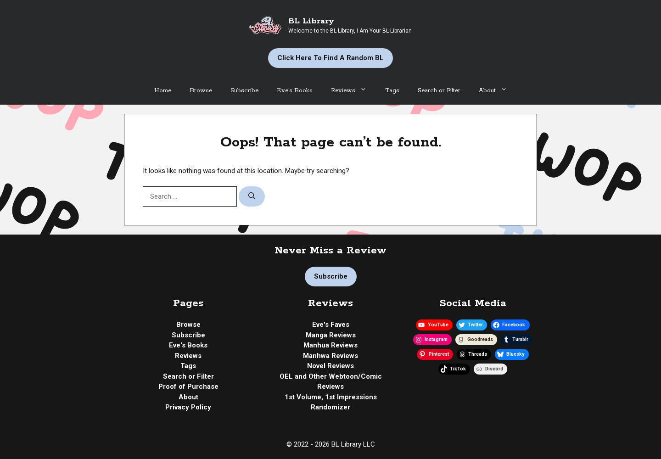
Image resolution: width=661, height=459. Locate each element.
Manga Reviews (331, 335)
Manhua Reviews (330, 345)
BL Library (311, 21)
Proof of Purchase (188, 386)
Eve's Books (188, 345)
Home (162, 91)
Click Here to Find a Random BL (330, 58)
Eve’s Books (295, 91)
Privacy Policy (188, 407)
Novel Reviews (330, 366)
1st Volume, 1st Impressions (331, 397)
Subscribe (244, 91)
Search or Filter (439, 91)
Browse (201, 91)
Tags (392, 91)
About (497, 91)
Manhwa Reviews (330, 356)
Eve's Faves (330, 324)
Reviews (353, 91)
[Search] (252, 196)
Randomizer (330, 407)
